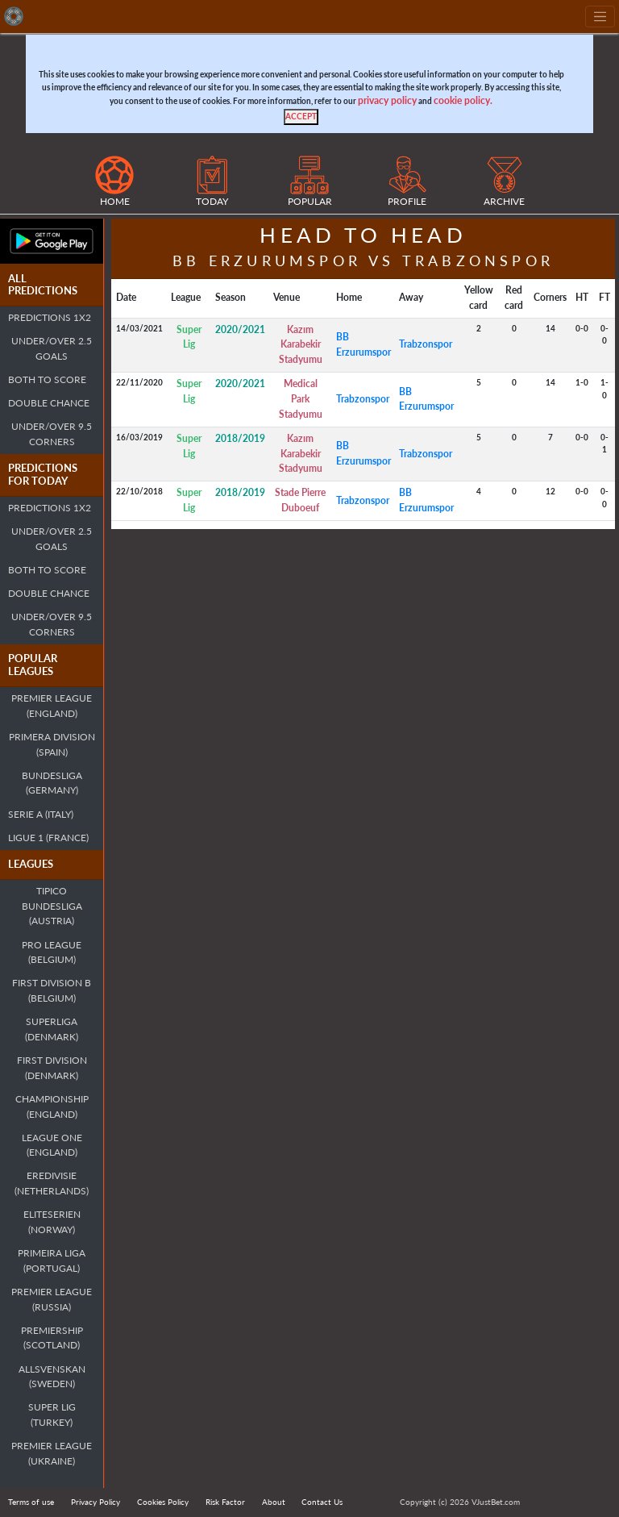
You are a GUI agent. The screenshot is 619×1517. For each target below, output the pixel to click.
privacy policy (387, 100)
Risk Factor (225, 1502)
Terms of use (31, 1502)
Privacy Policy (95, 1502)
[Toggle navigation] (600, 16)
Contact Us (322, 1502)
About (273, 1502)
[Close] (301, 117)
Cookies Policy (163, 1502)
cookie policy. (463, 100)
